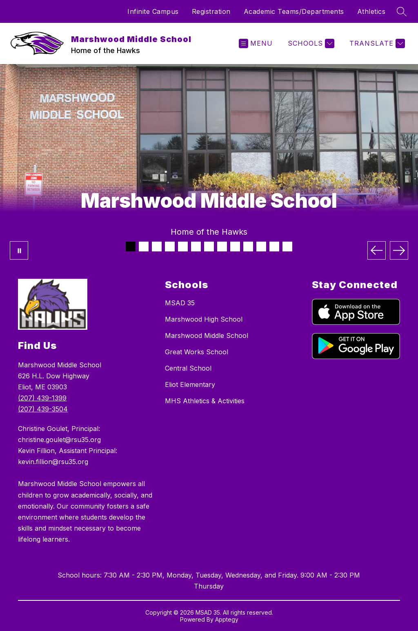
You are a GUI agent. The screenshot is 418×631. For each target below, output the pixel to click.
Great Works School (196, 352)
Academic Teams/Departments (294, 11)
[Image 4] (170, 246)
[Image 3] (157, 246)
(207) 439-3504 (43, 409)
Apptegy (226, 619)
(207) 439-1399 (42, 398)
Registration (211, 11)
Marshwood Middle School (206, 335)
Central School (188, 368)
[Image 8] (222, 246)
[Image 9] (235, 246)
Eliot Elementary (190, 384)
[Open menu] (256, 43)
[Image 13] (287, 246)
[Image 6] (196, 246)
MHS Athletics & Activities (205, 401)
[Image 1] (131, 246)
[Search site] (402, 11)
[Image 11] (261, 246)
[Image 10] (248, 246)
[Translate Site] (376, 43)
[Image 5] (183, 246)
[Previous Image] (376, 250)
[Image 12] (274, 246)
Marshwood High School (203, 319)
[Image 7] (209, 246)
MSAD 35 (180, 303)
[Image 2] (144, 246)
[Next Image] (399, 250)
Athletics (371, 11)
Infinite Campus (153, 11)
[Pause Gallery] (19, 250)
